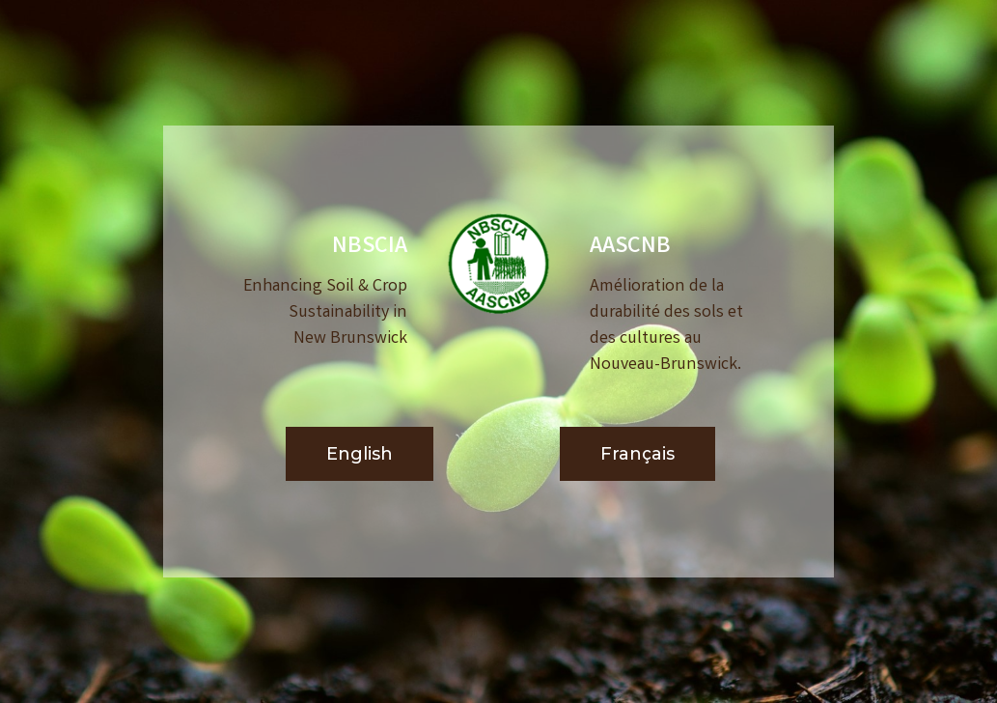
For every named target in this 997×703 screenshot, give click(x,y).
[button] (359, 454)
